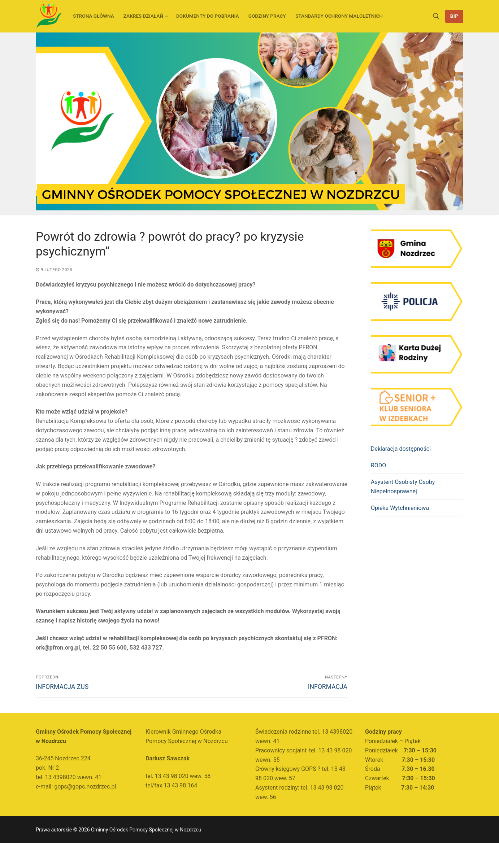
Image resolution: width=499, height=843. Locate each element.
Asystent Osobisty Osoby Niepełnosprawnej (403, 487)
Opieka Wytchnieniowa (400, 508)
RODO (378, 465)
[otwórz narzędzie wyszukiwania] (436, 16)
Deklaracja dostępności (401, 448)
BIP (454, 16)
